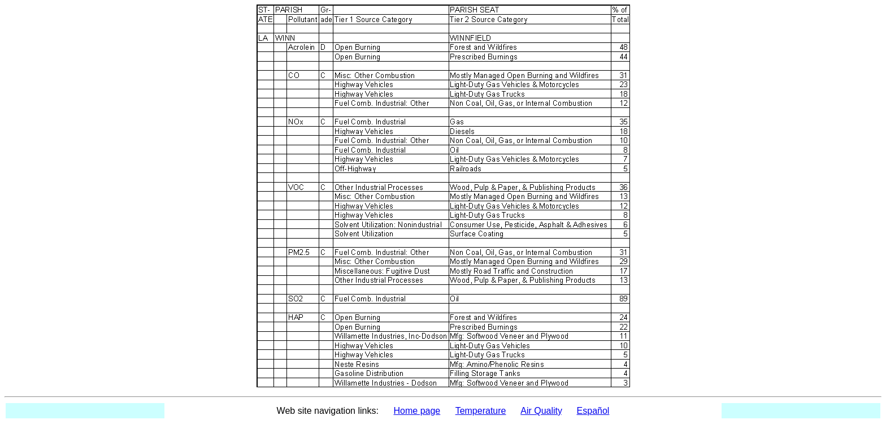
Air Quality (541, 411)
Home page (417, 411)
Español (593, 411)
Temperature (480, 411)
